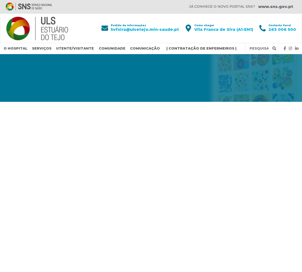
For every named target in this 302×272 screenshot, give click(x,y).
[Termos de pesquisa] (259, 48)
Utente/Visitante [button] (75, 48)
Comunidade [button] (112, 48)
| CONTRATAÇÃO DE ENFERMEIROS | (201, 48)
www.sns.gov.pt (275, 6)
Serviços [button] (42, 48)
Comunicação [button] (145, 48)
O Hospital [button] (15, 48)
